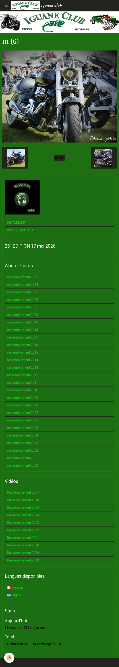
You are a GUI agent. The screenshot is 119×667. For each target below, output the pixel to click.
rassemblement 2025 (22, 277)
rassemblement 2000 (22, 465)
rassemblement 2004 (22, 435)
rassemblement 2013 (22, 367)
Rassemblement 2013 (23, 522)
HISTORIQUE (16, 223)
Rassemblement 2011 (23, 538)
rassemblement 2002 (22, 450)
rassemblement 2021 (22, 307)
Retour (59, 157)
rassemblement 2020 (22, 315)
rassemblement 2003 (22, 443)
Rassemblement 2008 (23, 560)
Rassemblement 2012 (23, 530)
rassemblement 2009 (22, 398)
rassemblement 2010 (22, 390)
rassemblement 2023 (22, 292)
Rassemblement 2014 (23, 515)
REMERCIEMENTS (20, 230)
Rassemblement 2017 (23, 492)
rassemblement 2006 (22, 420)
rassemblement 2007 (22, 413)
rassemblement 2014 (22, 360)
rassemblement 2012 (22, 375)
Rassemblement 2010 (23, 545)
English (14, 595)
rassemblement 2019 (22, 322)
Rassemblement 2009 (23, 553)
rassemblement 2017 (22, 337)
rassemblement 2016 (22, 345)
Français (15, 587)
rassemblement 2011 (22, 382)
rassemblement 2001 (22, 458)
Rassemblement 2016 (23, 500)
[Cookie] (9, 658)
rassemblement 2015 (22, 352)
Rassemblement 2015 (23, 507)
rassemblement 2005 (22, 428)
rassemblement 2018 (22, 330)
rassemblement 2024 (22, 284)
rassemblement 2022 (22, 300)
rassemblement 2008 (22, 405)
